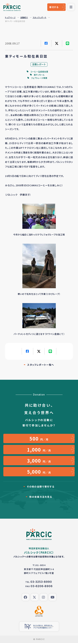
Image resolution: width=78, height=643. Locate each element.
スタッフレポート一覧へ (40, 364)
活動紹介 (24, 17)
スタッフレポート (39, 17)
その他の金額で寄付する (40, 486)
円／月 (39, 438)
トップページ (10, 17)
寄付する (53, 7)
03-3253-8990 (41, 581)
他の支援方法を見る (40, 496)
